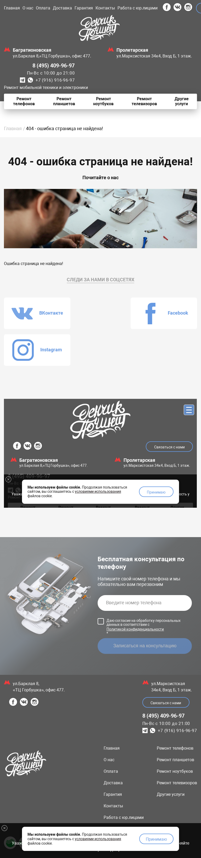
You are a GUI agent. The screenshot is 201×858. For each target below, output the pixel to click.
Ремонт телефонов (175, 711)
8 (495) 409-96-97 (53, 65)
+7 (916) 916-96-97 (55, 80)
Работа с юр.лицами (138, 8)
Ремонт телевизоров (177, 746)
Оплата (43, 8)
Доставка (62, 8)
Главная (12, 8)
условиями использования (98, 838)
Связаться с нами (165, 666)
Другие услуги (171, 757)
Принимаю (156, 838)
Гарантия (84, 8)
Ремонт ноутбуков (175, 734)
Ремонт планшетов (175, 723)
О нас (28, 8)
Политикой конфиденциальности (135, 592)
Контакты (105, 8)
